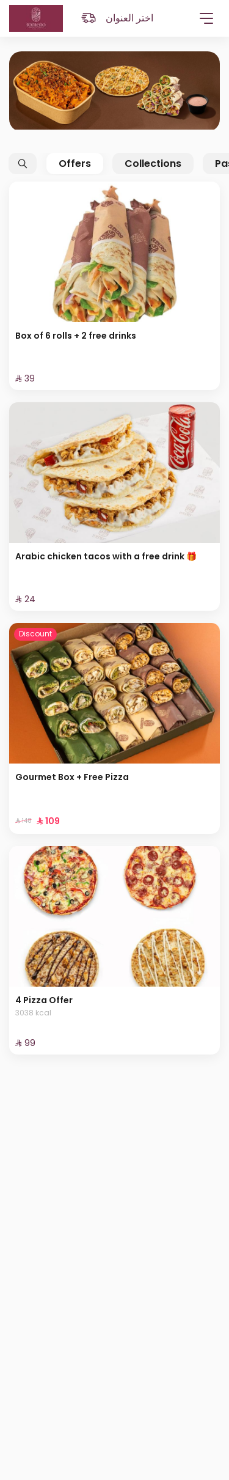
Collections (153, 163)
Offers (75, 163)
